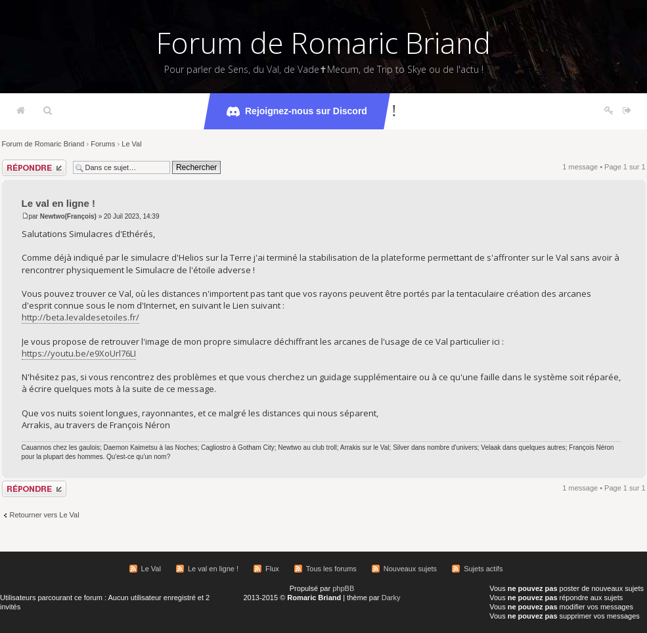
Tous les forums (331, 569)
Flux (272, 569)
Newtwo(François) (68, 216)
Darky (391, 597)
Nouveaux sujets (410, 569)
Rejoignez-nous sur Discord (297, 111)
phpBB (343, 588)
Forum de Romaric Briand (323, 42)
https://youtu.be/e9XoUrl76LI (79, 353)
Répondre (34, 168)
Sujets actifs (483, 569)
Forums (103, 144)
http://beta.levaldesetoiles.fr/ (80, 317)
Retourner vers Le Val (44, 515)
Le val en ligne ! (59, 203)
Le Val (131, 144)
